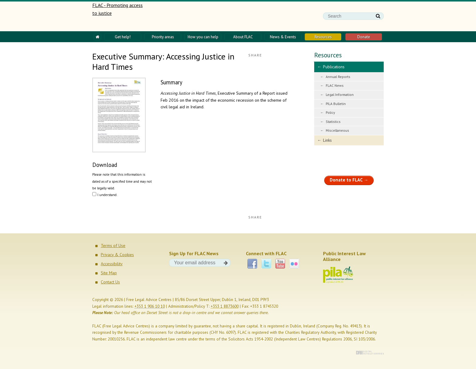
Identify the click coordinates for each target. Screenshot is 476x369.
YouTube (280, 264)
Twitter (266, 264)
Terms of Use (113, 245)
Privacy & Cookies (117, 254)
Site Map (109, 273)
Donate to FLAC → (349, 180)
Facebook (252, 264)
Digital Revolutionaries (370, 352)
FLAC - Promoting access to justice (118, 16)
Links (327, 140)
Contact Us (110, 282)
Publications (334, 66)
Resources (328, 55)
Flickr (294, 264)
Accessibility (112, 263)
